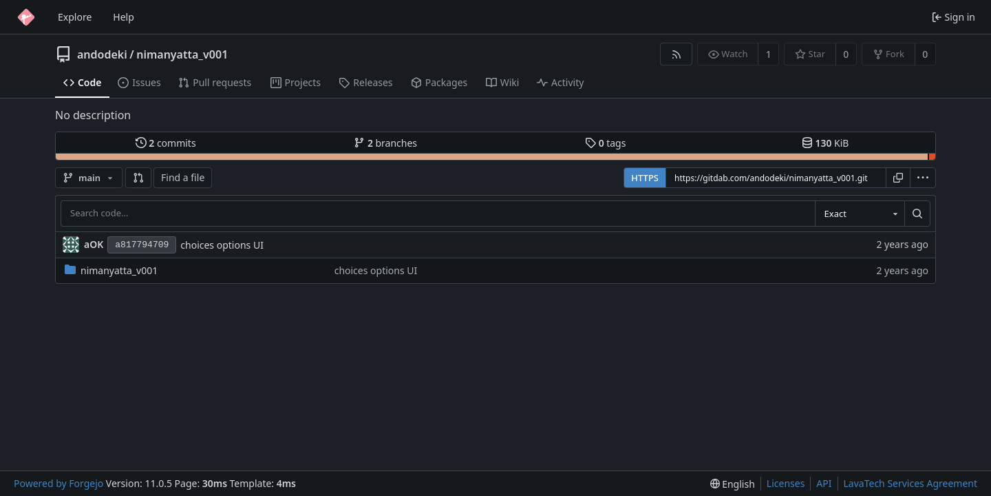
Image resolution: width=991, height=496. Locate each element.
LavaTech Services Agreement (910, 483)
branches (385, 142)
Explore (75, 16)
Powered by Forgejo (58, 483)
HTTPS (645, 178)
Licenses (786, 483)
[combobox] (859, 213)
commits (166, 142)
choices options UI (222, 244)
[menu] (923, 177)
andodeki (102, 54)
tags (605, 142)
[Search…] (917, 213)
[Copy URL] (898, 177)
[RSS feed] (676, 54)
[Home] (26, 17)
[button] (138, 177)
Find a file (182, 177)
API (823, 483)
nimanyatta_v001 (182, 54)
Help (123, 16)
